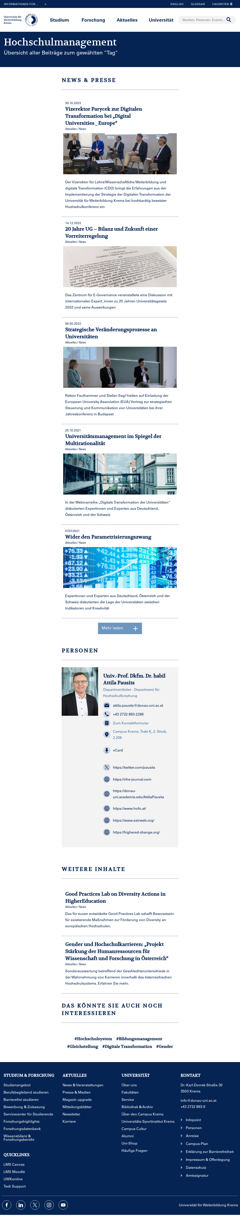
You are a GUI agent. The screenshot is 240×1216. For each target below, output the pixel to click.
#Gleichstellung (82, 1046)
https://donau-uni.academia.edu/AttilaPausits (133, 793)
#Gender (164, 1046)
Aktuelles (127, 20)
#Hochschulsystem (93, 1038)
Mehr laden (120, 628)
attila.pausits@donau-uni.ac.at (133, 705)
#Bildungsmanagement (139, 1038)
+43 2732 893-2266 (123, 714)
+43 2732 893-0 (193, 1106)
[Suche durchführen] (229, 20)
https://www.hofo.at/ (124, 808)
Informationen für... (26, 4)
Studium (59, 20)
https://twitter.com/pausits (129, 767)
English (177, 4)
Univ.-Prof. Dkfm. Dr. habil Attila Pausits (134, 679)
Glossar (196, 4)
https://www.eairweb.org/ (128, 820)
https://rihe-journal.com (127, 779)
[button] (138, 750)
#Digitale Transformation (127, 1046)
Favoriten (221, 4)
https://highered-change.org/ (131, 832)
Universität (161, 20)
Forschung (93, 20)
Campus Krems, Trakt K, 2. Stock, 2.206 (135, 734)
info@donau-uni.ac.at (198, 1100)
